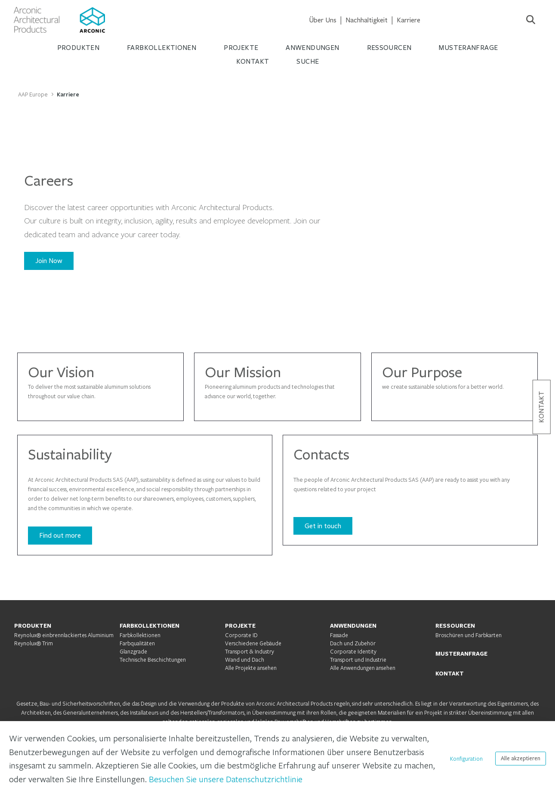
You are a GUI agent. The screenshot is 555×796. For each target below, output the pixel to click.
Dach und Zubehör (353, 643)
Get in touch (323, 526)
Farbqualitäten (137, 643)
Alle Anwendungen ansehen (362, 668)
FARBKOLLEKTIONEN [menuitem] (161, 47)
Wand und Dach (244, 659)
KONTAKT (449, 673)
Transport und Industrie (358, 659)
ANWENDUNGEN (353, 625)
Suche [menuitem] (307, 61)
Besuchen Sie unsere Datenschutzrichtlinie (225, 778)
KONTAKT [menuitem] (252, 61)
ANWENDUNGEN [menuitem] (312, 47)
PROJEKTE (240, 625)
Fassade (339, 635)
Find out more (60, 535)
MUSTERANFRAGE (461, 653)
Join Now (48, 261)
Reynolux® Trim (33, 643)
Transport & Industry (249, 651)
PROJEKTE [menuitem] (241, 47)
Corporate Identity (353, 651)
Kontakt (541, 407)
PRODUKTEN (32, 625)
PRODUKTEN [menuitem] (78, 47)
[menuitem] (322, 20)
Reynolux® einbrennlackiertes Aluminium (64, 635)
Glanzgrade (133, 651)
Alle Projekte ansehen (251, 668)
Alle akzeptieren (520, 758)
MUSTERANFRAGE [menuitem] (468, 47)
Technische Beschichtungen (153, 659)
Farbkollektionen (140, 635)
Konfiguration (466, 758)
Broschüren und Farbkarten (468, 635)
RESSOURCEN (455, 625)
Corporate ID (241, 635)
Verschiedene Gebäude (253, 643)
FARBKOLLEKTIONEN (149, 625)
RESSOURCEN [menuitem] (389, 47)
